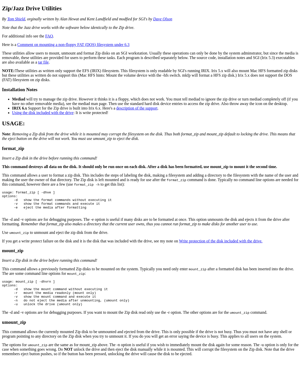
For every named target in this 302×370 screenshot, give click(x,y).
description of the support (137, 108)
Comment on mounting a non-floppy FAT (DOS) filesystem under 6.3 (73, 44)
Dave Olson (162, 19)
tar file (43, 62)
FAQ (49, 36)
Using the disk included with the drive (42, 113)
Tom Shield (16, 19)
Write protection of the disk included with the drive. (220, 245)
